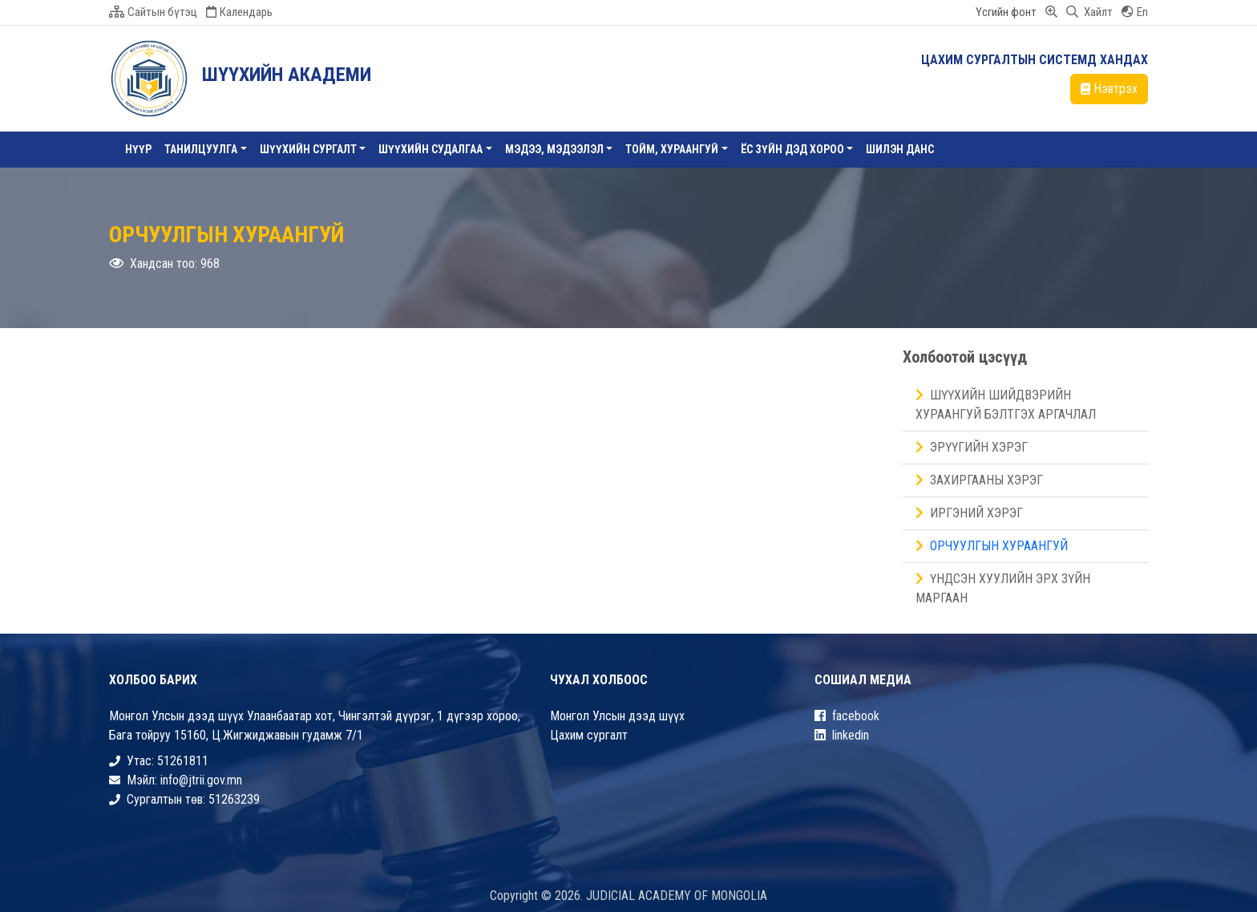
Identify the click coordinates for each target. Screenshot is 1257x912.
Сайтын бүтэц (153, 12)
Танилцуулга (200, 149)
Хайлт (1089, 12)
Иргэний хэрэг (969, 513)
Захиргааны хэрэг (979, 480)
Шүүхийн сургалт (308, 149)
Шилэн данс (900, 149)
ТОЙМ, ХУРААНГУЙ (671, 149)
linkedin (841, 735)
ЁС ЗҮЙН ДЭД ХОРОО (792, 149)
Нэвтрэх (1109, 88)
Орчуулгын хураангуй (991, 545)
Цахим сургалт (589, 735)
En (1135, 12)
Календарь (239, 12)
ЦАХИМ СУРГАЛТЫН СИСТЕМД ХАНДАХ (1034, 59)
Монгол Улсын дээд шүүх (617, 716)
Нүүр (138, 149)
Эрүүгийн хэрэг (971, 447)
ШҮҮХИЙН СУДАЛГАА (430, 149)
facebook (846, 716)
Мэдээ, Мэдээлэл (554, 149)
